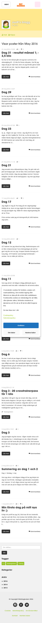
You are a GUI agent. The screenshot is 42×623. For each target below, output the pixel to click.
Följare (11, 35)
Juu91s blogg (21, 22)
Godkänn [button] (21, 325)
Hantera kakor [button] (30, 332)
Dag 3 (6, 432)
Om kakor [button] (11, 332)
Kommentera (34, 77)
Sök (4, 553)
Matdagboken (8, 412)
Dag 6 (6, 354)
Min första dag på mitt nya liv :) (19, 509)
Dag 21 (6, 165)
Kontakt (15, 616)
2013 (4, 588)
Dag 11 (6, 279)
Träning (20, 563)
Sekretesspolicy (18, 611)
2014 (4, 584)
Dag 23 (6, 128)
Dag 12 (6, 242)
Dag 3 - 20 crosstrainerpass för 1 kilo (20, 392)
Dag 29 (6, 92)
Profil (4, 35)
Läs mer (6, 77)
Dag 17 (6, 201)
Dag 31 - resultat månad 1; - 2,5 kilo (20, 54)
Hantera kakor (25, 616)
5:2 (3, 563)
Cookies (8, 611)
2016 (4, 581)
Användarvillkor (31, 611)
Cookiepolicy (8, 315)
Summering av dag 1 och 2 (20, 469)
